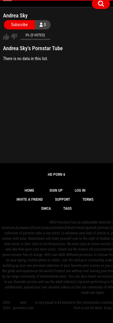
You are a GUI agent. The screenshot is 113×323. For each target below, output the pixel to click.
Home (29, 190)
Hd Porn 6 (56, 174)
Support (62, 199)
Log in (80, 190)
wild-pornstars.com (23, 305)
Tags (67, 208)
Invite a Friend (30, 199)
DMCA (46, 208)
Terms (87, 199)
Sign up (56, 190)
